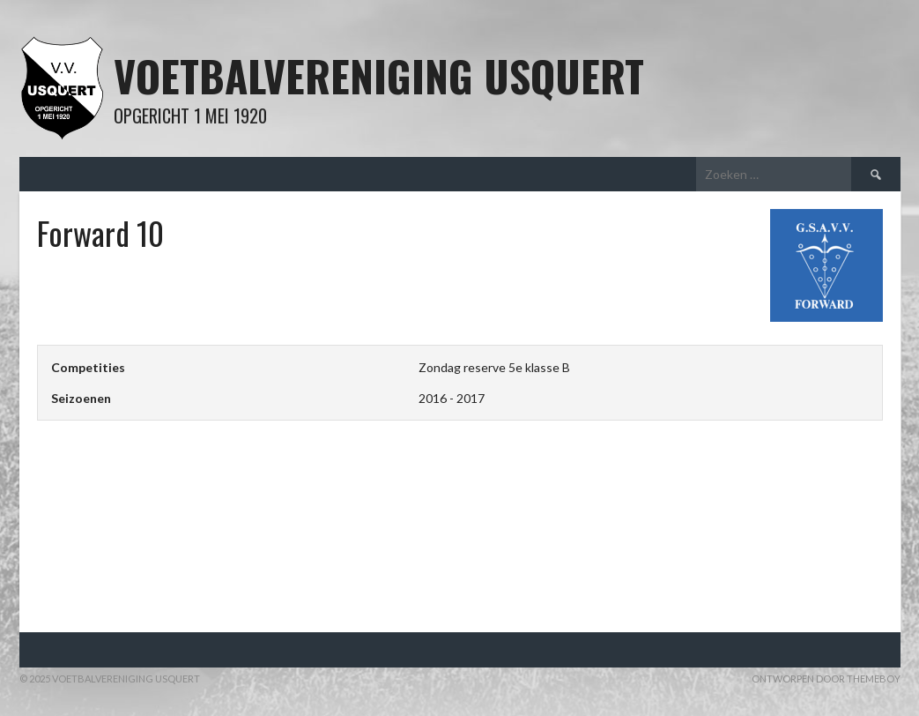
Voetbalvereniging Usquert (379, 75)
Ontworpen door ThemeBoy (826, 678)
